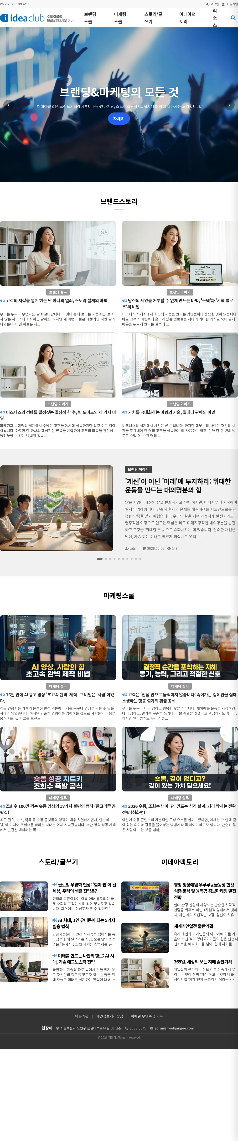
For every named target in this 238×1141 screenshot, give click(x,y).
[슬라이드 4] (114, 559)
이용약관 (81, 1016)
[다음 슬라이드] (229, 105)
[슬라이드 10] (140, 559)
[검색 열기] (233, 18)
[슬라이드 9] (136, 559)
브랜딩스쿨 (90, 17)
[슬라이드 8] (132, 559)
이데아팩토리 (187, 17)
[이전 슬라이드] (8, 105)
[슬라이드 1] (100, 559)
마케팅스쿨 (120, 17)
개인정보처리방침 (109, 1016)
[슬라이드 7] (127, 559)
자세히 (119, 119)
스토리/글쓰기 (153, 17)
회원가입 (230, 4)
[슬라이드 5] (119, 559)
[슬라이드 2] (106, 559)
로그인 (212, 4)
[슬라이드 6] (123, 559)
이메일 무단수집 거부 (147, 1016)
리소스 (215, 17)
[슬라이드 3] (110, 559)
